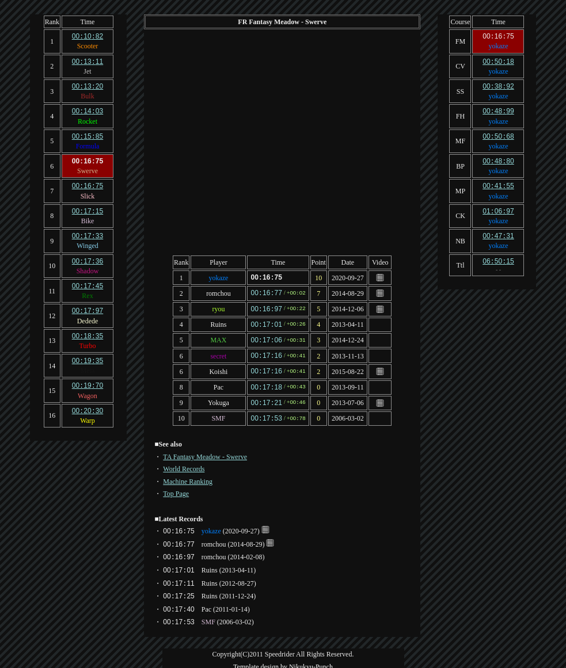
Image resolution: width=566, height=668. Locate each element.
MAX (218, 338)
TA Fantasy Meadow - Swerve (205, 451)
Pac (218, 383)
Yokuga (218, 398)
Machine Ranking (187, 476)
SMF (218, 413)
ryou (218, 308)
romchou (218, 292)
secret (218, 353)
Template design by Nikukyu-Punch (283, 661)
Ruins (218, 323)
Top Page (176, 488)
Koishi (218, 368)
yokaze (218, 277)
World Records (183, 463)
